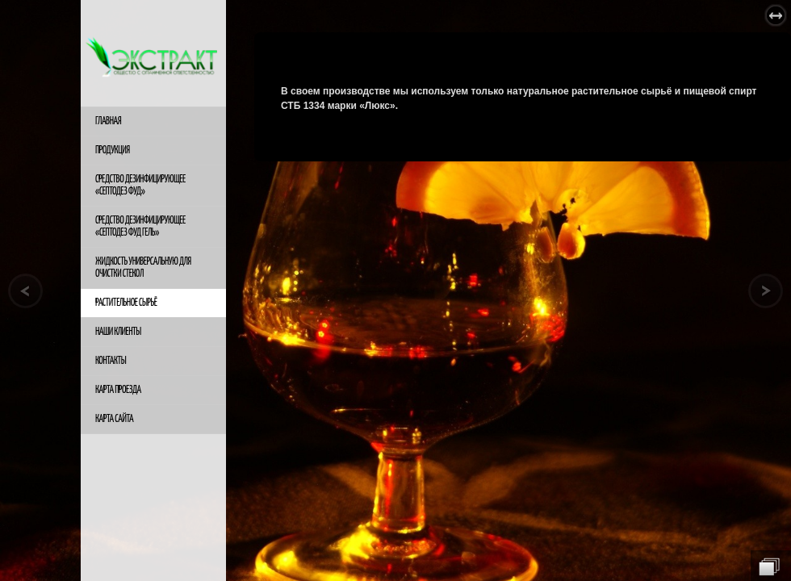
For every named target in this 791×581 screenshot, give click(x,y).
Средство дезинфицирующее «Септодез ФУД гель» (140, 226)
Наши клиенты (118, 332)
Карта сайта (114, 419)
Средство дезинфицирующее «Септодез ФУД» (140, 185)
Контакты (110, 361)
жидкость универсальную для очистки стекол (143, 268)
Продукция (112, 150)
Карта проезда (118, 390)
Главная (108, 121)
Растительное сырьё (126, 303)
